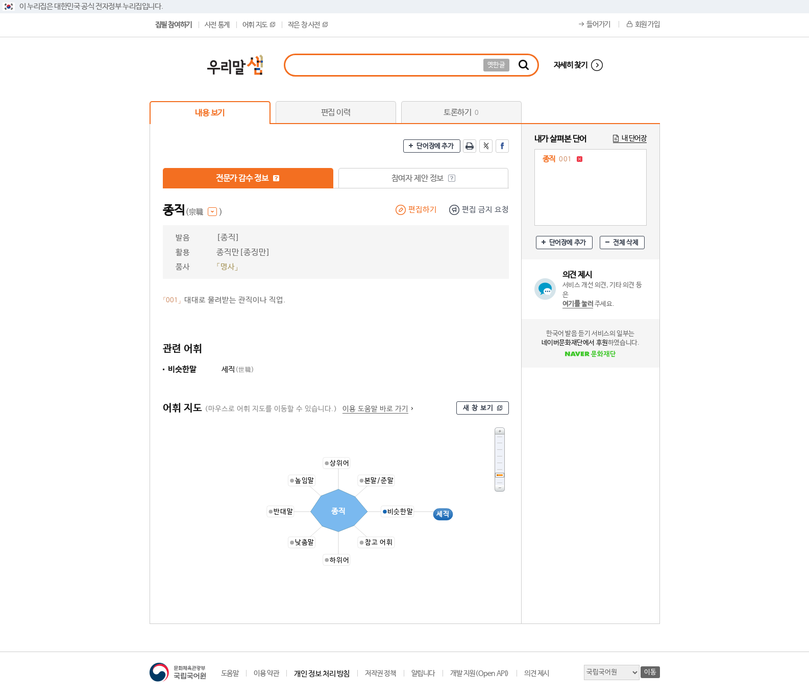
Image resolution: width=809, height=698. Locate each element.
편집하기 (422, 209)
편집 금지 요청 (485, 209)
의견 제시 (536, 673)
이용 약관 (266, 673)
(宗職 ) (204, 212)
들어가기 (598, 24)
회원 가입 (647, 24)
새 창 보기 (478, 408)
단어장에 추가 (434, 146)
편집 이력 (336, 112)
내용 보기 (210, 113)
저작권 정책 (380, 673)
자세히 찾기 (570, 65)
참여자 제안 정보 (423, 178)
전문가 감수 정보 (248, 178)
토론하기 (461, 112)
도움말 (230, 673)
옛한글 (496, 65)
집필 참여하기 (173, 25)
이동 (650, 672)
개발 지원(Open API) (479, 673)
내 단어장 (634, 138)
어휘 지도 (258, 25)
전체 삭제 (625, 243)
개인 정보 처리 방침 (322, 673)
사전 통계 (217, 25)
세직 (238, 369)
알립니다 (423, 673)
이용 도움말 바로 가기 (375, 409)
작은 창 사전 (308, 25)
